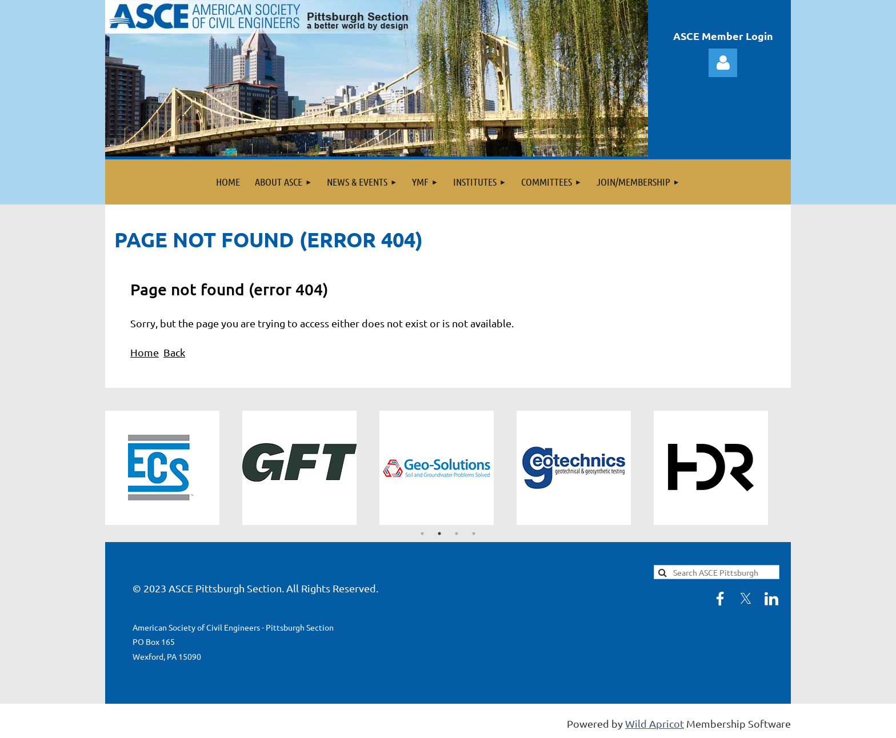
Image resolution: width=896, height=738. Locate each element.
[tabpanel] (173, 468)
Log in (723, 63)
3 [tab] (456, 533)
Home (144, 352)
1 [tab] (422, 533)
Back (174, 352)
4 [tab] (473, 533)
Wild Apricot (654, 723)
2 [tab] (439, 533)
